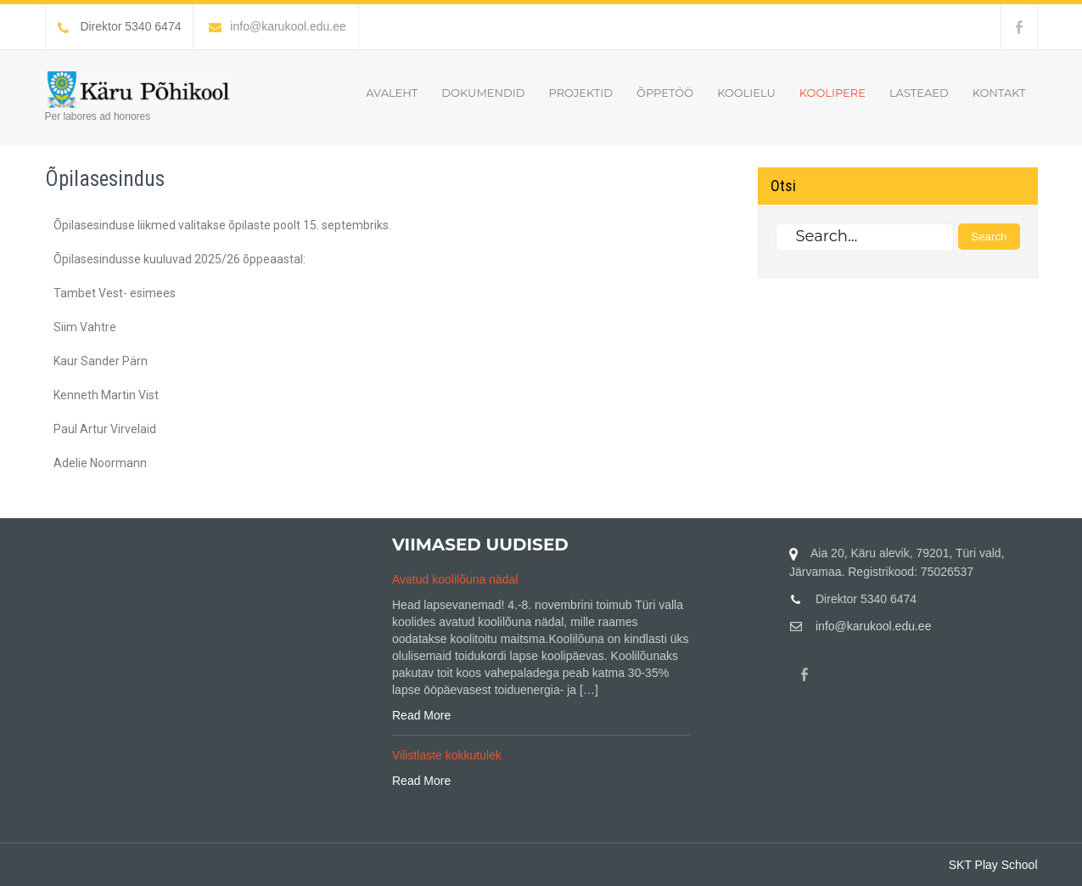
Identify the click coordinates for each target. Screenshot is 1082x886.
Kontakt (999, 92)
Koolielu (746, 92)
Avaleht (392, 92)
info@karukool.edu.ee (277, 26)
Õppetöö (664, 92)
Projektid (580, 92)
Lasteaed (919, 92)
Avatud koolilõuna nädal (455, 579)
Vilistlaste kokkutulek (447, 755)
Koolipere (832, 92)
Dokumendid (482, 92)
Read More (421, 715)
